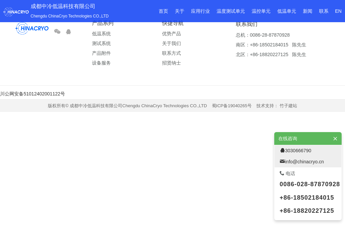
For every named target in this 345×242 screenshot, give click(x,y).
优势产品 (171, 33)
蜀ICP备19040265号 (232, 106)
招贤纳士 (171, 63)
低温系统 (101, 33)
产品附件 (101, 53)
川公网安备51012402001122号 (32, 93)
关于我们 (171, 43)
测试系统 (101, 43)
